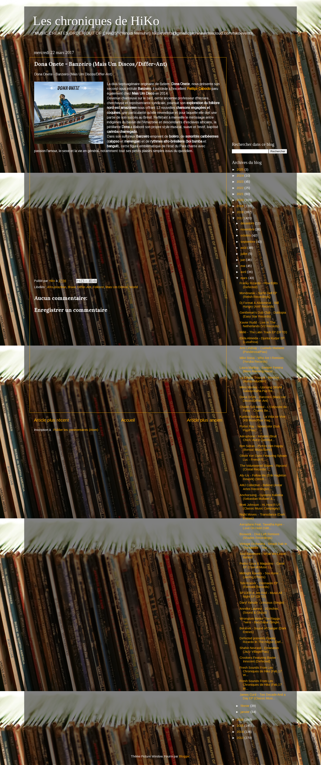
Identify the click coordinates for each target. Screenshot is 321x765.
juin (243, 260)
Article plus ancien (204, 420)
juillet (244, 254)
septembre (248, 241)
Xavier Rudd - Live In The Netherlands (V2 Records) (259, 324)
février (245, 706)
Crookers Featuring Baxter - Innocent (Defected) (259, 659)
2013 (240, 738)
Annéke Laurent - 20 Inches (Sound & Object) (259, 610)
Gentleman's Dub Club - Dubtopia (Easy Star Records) (263, 314)
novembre (248, 229)
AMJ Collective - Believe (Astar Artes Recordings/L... (261, 486)
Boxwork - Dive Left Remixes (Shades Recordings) (259, 536)
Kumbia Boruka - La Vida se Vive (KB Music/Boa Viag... (262, 418)
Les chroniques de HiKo (96, 21)
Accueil (128, 420)
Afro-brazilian (56, 287)
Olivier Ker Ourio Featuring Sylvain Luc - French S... (263, 457)
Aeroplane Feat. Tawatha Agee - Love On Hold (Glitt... (262, 526)
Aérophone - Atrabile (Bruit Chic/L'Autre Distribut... (258, 438)
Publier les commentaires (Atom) (75, 430)
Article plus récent (51, 420)
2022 (240, 188)
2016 (240, 719)
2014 (240, 731)
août (244, 247)
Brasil (72, 287)
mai (243, 266)
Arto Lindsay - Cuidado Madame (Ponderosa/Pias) (262, 349)
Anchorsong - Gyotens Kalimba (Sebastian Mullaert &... (261, 496)
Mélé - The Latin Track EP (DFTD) (263, 332)
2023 (240, 181)
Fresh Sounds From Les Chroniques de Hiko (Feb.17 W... (261, 671)
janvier (245, 712)
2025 (240, 169)
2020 (240, 200)
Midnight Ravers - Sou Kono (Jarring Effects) (259, 575)
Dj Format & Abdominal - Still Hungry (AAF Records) (259, 304)
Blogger (184, 756)
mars (244, 278)
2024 (240, 175)
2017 (240, 218)
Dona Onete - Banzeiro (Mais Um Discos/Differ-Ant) (263, 398)
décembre (248, 223)
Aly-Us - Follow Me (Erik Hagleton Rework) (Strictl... (263, 477)
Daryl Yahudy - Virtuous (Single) (262, 602)
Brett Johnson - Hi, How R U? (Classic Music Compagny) (260, 506)
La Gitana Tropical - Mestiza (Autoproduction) (259, 379)
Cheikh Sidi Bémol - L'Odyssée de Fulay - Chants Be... (263, 408)
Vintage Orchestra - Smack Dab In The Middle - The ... (263, 545)
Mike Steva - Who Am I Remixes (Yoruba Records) (262, 359)
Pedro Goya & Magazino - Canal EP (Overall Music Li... (262, 565)
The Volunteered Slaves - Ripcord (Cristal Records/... (263, 467)
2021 (240, 194)
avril (244, 272)
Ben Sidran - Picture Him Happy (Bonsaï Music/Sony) (261, 447)
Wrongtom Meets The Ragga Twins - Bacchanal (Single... (260, 620)
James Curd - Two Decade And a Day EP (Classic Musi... (263, 696)
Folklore (98, 287)
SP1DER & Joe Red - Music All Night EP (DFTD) (261, 594)
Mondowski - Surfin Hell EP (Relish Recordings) (258, 294)
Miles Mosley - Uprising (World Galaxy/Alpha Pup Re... (261, 389)
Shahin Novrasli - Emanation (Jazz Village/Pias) (259, 649)
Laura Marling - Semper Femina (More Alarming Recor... (261, 369)
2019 (240, 206)
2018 (240, 212)
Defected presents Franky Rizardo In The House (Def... (261, 640)
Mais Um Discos (117, 287)
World (134, 287)
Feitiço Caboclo (199, 88)
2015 (240, 725)
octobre (246, 235)
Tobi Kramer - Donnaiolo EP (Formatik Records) (259, 585)
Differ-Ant (84, 287)
